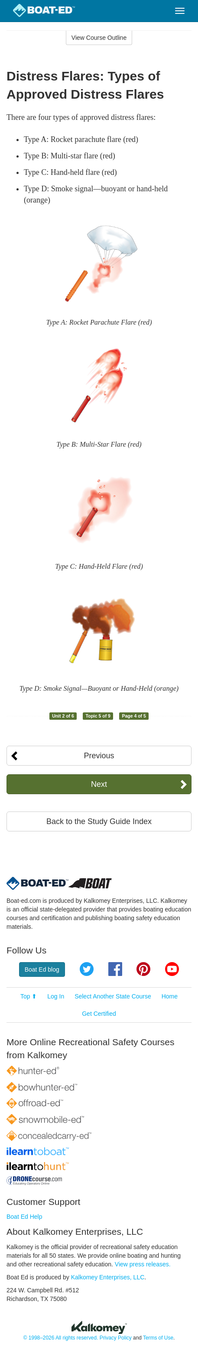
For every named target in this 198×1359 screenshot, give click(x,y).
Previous (99, 755)
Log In (55, 996)
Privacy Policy (116, 1338)
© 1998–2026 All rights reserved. (60, 1338)
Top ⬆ (28, 996)
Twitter (87, 969)
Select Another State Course (113, 996)
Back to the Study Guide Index (99, 821)
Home (170, 996)
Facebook (115, 969)
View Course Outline (99, 37)
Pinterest (143, 969)
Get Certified (99, 1013)
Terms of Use (158, 1338)
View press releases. (143, 1264)
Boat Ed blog (42, 969)
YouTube (172, 969)
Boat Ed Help (24, 1216)
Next (99, 784)
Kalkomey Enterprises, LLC (108, 1277)
